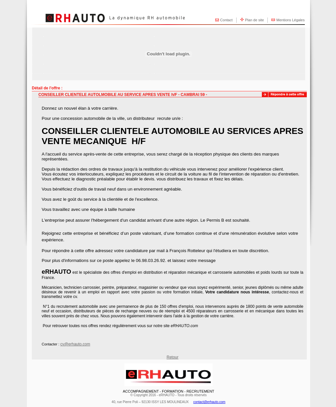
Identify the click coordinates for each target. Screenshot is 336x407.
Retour (172, 357)
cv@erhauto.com (75, 344)
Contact (226, 20)
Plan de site (254, 20)
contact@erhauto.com (209, 402)
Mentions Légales (290, 20)
